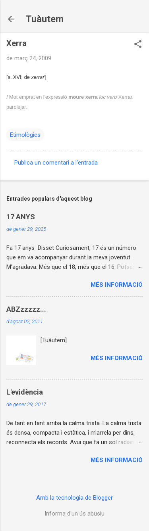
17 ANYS (20, 217)
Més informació (117, 284)
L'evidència (24, 392)
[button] (138, 44)
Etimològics (25, 134)
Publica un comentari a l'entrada (56, 162)
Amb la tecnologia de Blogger (74, 497)
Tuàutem (44, 19)
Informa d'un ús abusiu (74, 513)
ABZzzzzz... (26, 309)
